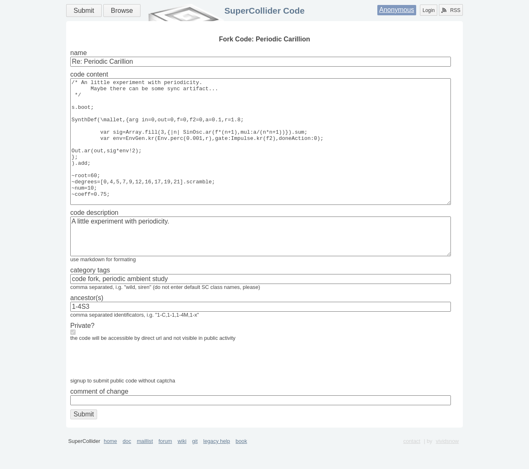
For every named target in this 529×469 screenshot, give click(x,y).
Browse (122, 10)
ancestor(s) (86, 322)
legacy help (216, 466)
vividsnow (447, 466)
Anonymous (397, 9)
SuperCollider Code (264, 10)
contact (411, 466)
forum (165, 466)
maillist (145, 466)
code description (94, 237)
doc (127, 466)
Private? (82, 350)
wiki (182, 466)
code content (89, 74)
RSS (450, 10)
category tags (90, 294)
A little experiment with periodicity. (260, 261)
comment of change (99, 416)
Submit (84, 10)
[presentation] (133, 386)
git (195, 466)
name (78, 52)
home (110, 466)
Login (428, 10)
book (241, 466)
